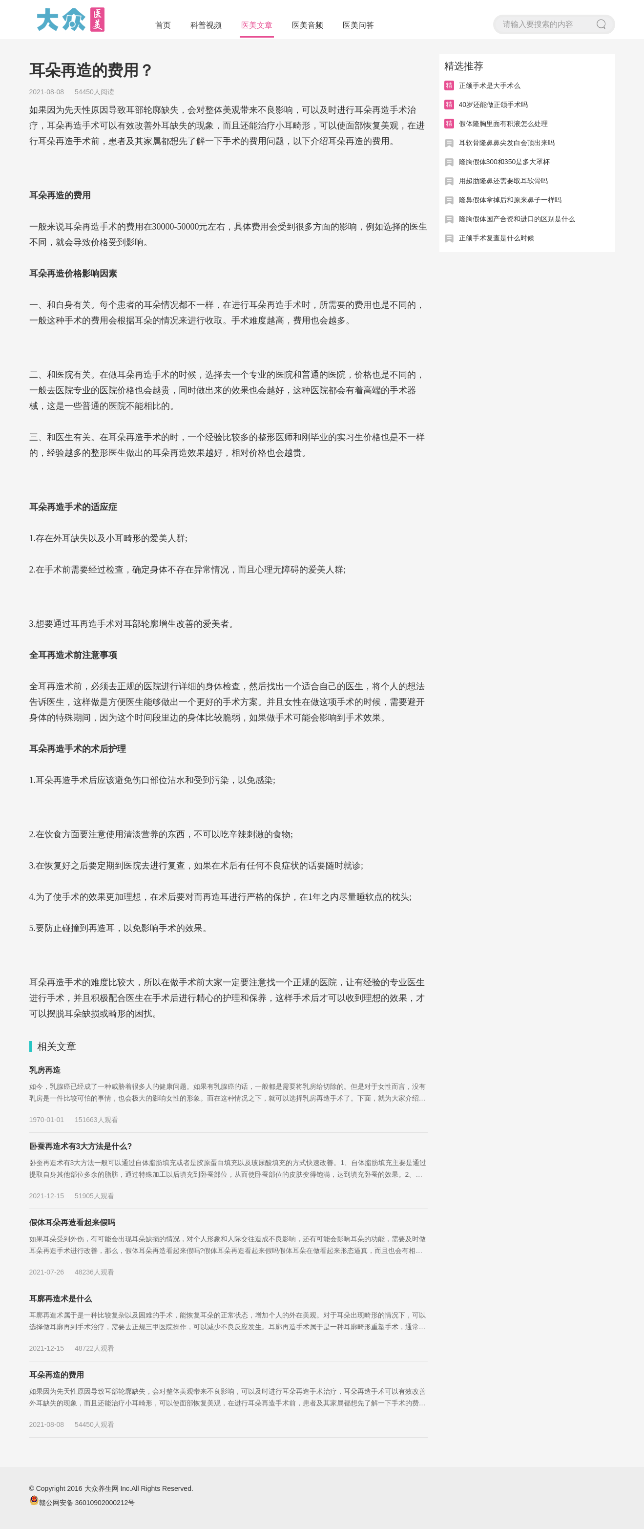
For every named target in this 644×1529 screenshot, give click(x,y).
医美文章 (256, 25)
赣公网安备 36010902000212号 (82, 1503)
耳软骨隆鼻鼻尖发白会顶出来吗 (507, 143)
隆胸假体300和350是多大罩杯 (504, 162)
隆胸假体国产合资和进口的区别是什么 (517, 219)
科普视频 (206, 25)
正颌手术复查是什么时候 (496, 238)
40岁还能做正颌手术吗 (493, 104)
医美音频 (307, 25)
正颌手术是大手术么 (489, 85)
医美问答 (358, 25)
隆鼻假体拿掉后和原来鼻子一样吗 (510, 200)
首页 (163, 25)
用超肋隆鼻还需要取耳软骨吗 (503, 181)
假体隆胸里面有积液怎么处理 (503, 123)
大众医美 (71, 19)
